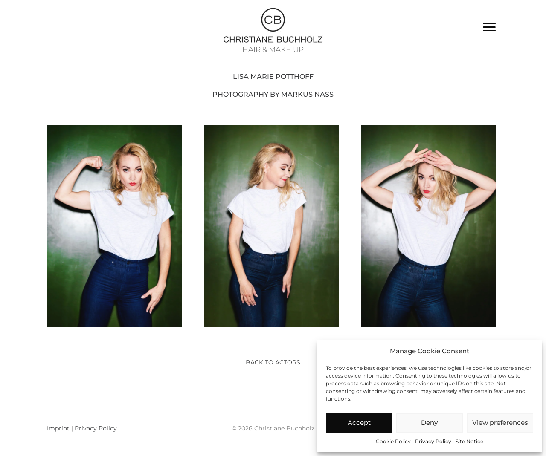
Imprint (58, 428)
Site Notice (469, 441)
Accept (359, 422)
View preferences (500, 422)
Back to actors (273, 362)
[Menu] (489, 27)
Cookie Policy (393, 441)
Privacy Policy (433, 441)
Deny (429, 422)
